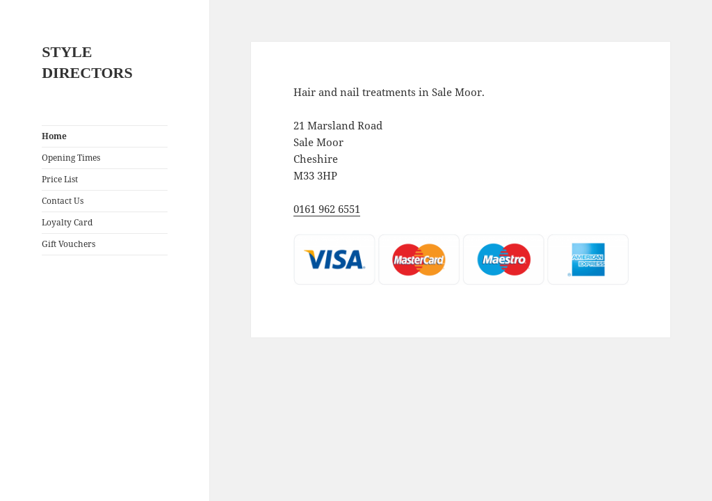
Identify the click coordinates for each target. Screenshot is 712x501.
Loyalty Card (67, 222)
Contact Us (62, 201)
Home (54, 136)
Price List (60, 179)
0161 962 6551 (326, 209)
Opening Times (71, 158)
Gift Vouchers (68, 244)
